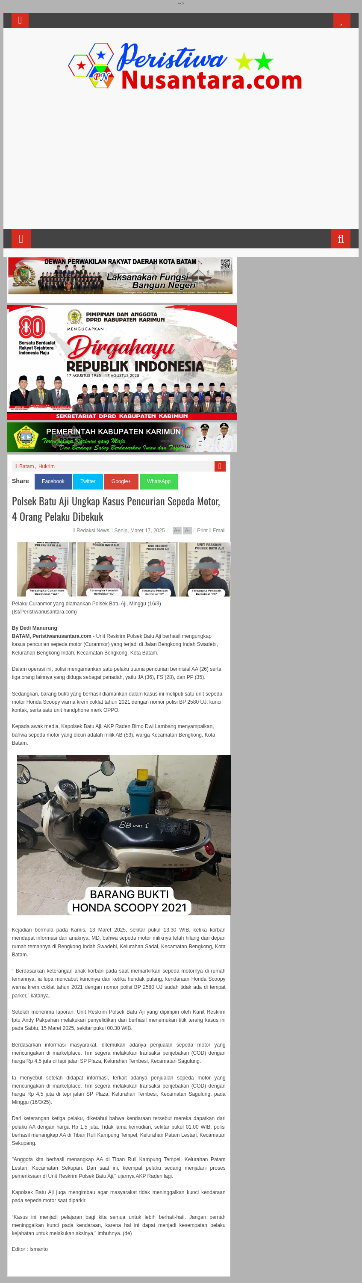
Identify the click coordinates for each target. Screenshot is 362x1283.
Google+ (121, 481)
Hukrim (46, 466)
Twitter (87, 481)
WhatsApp (159, 481)
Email (217, 531)
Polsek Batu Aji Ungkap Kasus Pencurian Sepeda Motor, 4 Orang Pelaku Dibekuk (116, 508)
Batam (26, 466)
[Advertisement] (181, 163)
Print (201, 531)
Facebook (53, 481)
